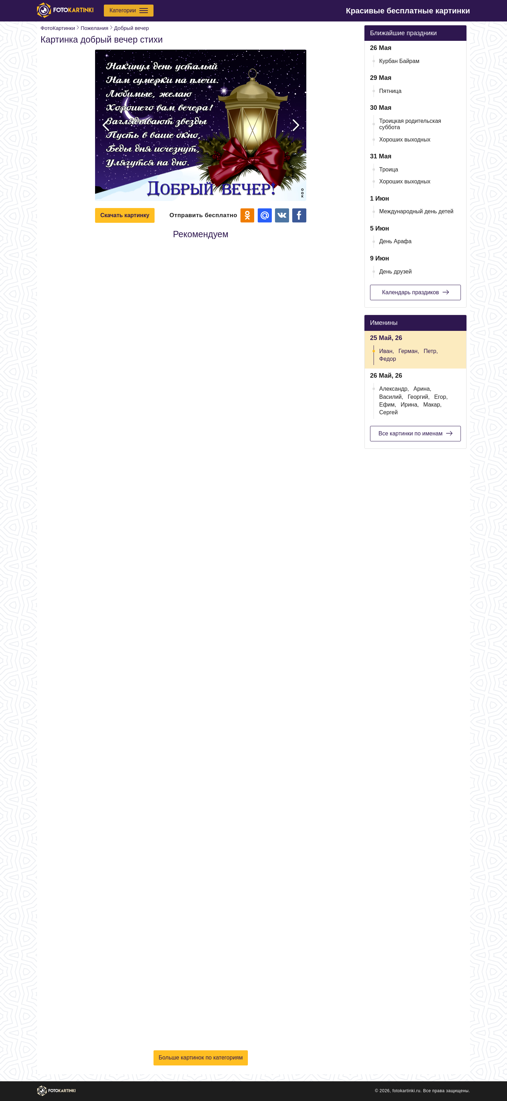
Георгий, (419, 397)
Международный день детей (416, 211)
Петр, (431, 351)
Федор (387, 359)
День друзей (395, 272)
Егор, (440, 397)
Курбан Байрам (399, 61)
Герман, (409, 351)
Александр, (394, 389)
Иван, (386, 351)
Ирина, (410, 405)
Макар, (432, 405)
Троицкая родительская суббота (410, 124)
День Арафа (395, 241)
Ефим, (387, 405)
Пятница (390, 91)
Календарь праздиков (415, 292)
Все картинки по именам (415, 433)
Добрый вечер (131, 28)
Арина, (422, 389)
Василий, (391, 397)
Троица (388, 169)
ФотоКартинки (57, 28)
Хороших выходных (404, 140)
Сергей (388, 412)
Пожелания (94, 28)
